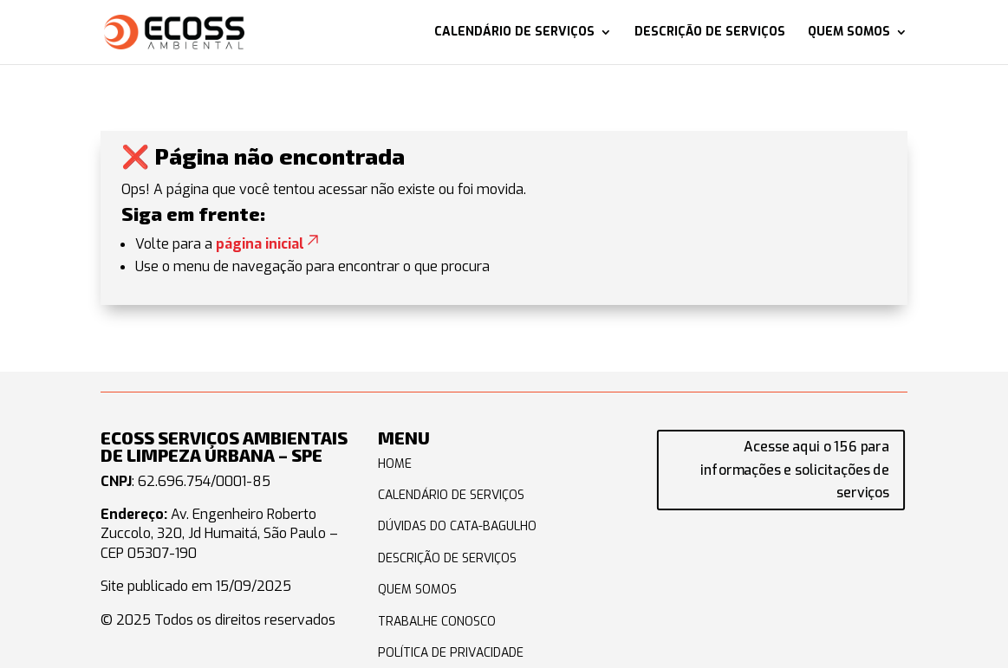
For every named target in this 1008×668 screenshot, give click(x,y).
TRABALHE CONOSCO (437, 621)
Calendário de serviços (514, 33)
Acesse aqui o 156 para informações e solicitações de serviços (795, 470)
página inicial (269, 244)
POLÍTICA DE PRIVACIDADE (451, 653)
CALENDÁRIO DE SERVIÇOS (451, 495)
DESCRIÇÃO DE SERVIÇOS (447, 558)
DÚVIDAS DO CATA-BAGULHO (457, 526)
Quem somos (849, 33)
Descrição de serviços (709, 33)
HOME (395, 464)
